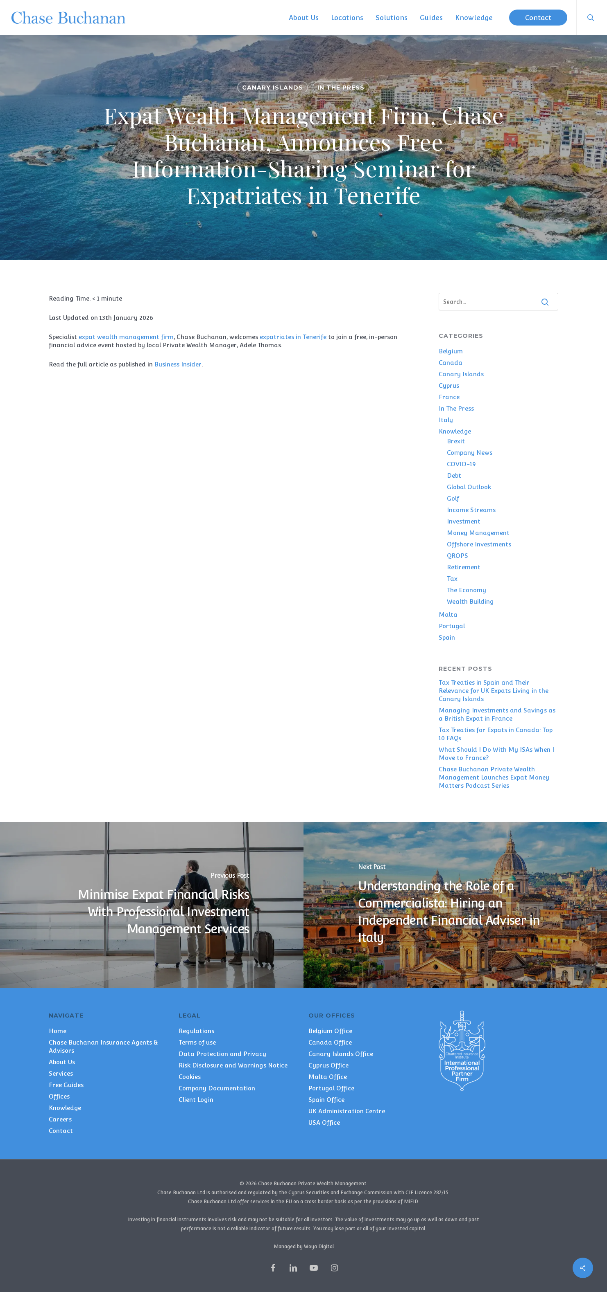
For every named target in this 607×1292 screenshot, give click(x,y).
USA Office (324, 1122)
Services (61, 1073)
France (449, 396)
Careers (60, 1119)
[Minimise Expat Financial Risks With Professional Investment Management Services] (152, 905)
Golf (453, 498)
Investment (463, 521)
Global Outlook (469, 486)
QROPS (457, 555)
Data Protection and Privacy (222, 1053)
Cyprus (449, 385)
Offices (59, 1096)
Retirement (463, 567)
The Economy (466, 589)
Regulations (196, 1030)
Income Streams (471, 509)
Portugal (452, 625)
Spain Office (326, 1099)
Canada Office (330, 1042)
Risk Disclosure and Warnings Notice (233, 1065)
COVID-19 (461, 464)
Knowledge (455, 431)
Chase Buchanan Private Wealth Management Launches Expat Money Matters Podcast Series (494, 777)
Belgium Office (330, 1030)
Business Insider (178, 364)
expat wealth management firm (126, 336)
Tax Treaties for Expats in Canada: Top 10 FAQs (496, 733)
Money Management (478, 532)
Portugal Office (331, 1088)
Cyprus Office (328, 1065)
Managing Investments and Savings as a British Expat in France (497, 714)
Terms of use (197, 1042)
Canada (450, 362)
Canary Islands (272, 87)
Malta (448, 614)
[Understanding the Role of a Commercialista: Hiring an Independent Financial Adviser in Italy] (455, 905)
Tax (452, 578)
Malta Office (327, 1076)
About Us (62, 1061)
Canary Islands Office (340, 1053)
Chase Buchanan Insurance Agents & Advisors (103, 1046)
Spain (447, 637)
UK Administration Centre (346, 1111)
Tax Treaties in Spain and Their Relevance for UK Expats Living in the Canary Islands (493, 690)
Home (57, 1030)
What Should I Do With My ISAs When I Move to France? (496, 753)
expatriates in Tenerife (293, 336)
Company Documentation (217, 1088)
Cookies (190, 1076)
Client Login (196, 1099)
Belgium (451, 351)
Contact (61, 1130)
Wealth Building (470, 601)
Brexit (456, 441)
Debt (454, 475)
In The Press (341, 87)
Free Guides (66, 1084)
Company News (469, 452)
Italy (446, 419)
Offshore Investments (479, 544)
